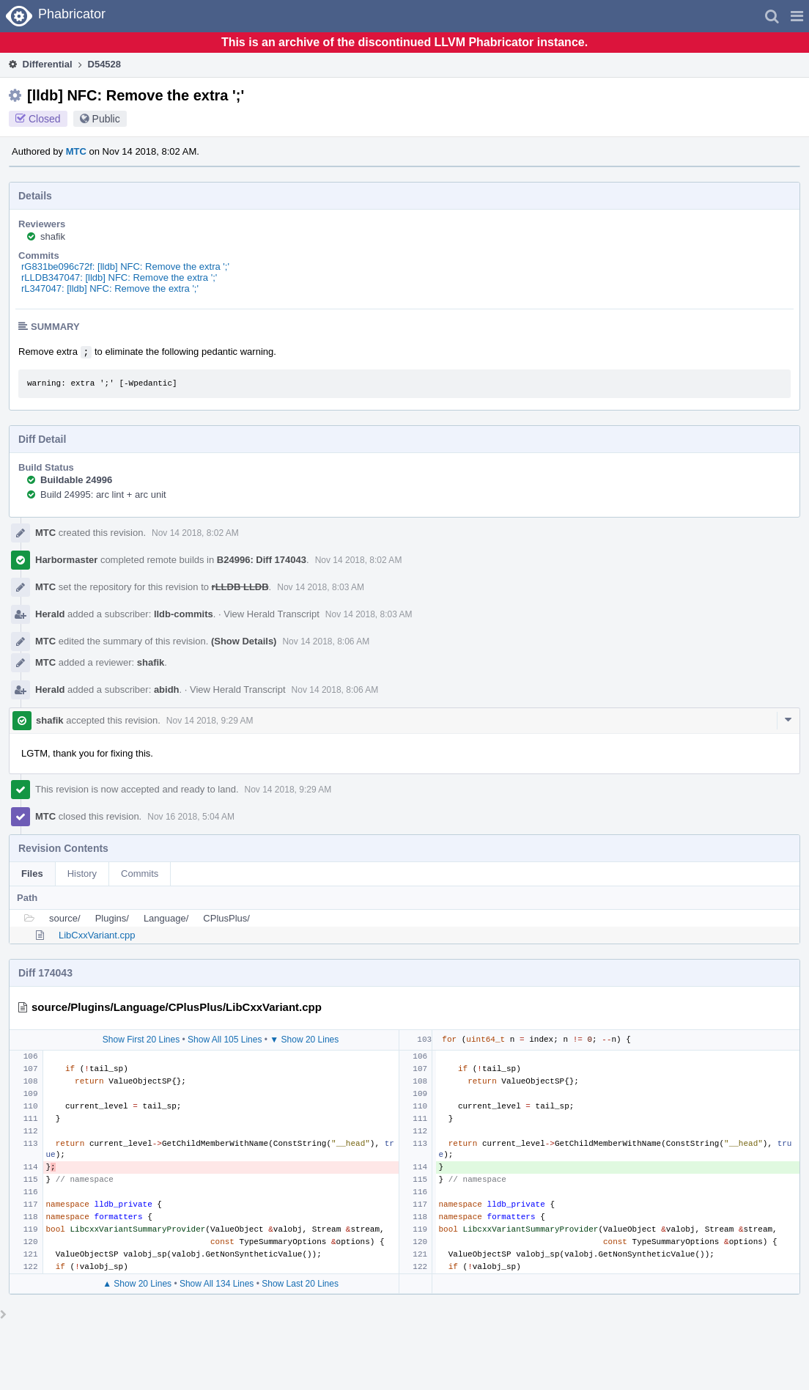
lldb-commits (183, 613)
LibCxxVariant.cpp (97, 935)
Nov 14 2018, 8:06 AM (325, 641)
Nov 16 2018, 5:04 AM (190, 817)
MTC (76, 151)
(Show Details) (244, 641)
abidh (167, 689)
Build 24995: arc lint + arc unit (103, 494)
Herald (49, 613)
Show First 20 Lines (141, 1039)
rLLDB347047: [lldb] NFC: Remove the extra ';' (119, 277)
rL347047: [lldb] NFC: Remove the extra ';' (110, 288)
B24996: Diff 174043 (261, 559)
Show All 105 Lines (225, 1039)
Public (106, 119)
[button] (797, 16)
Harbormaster (66, 559)
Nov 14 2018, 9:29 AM (210, 721)
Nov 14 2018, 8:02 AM (195, 533)
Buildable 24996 (76, 479)
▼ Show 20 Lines (304, 1039)
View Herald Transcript (271, 613)
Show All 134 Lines (217, 1284)
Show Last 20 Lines (300, 1284)
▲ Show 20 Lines (137, 1284)
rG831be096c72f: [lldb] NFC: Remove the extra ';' (125, 266)
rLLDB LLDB (240, 586)
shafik (52, 236)
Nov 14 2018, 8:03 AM (320, 587)
